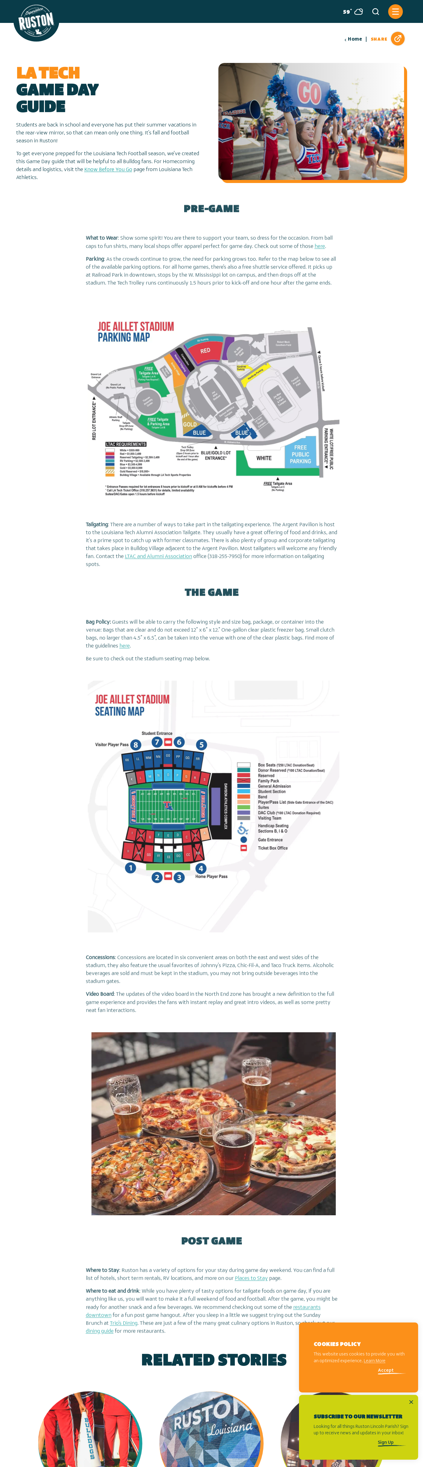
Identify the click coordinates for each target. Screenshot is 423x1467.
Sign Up (386, 1442)
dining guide (100, 1342)
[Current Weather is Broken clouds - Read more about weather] (350, 11)
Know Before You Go (108, 170)
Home (353, 39)
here (320, 257)
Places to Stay (251, 1289)
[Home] (36, 21)
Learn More (374, 1361)
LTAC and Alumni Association (158, 567)
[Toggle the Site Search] (375, 11)
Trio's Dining (123, 1334)
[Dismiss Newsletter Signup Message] (411, 1402)
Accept (386, 1370)
